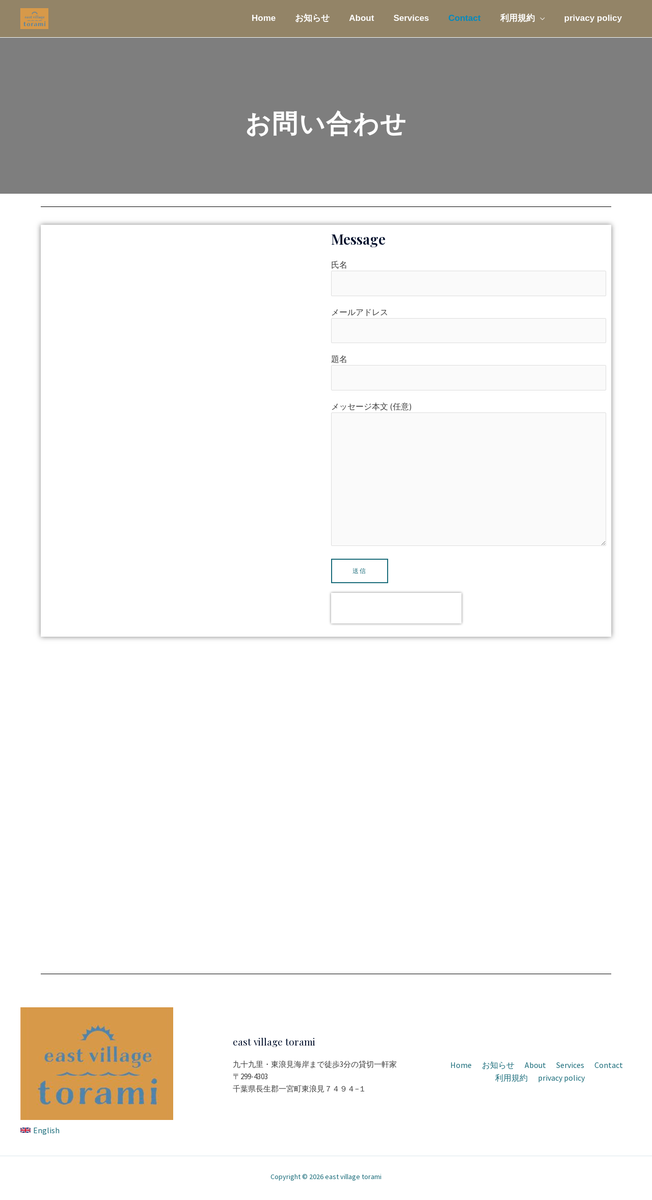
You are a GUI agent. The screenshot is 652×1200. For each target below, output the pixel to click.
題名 (468, 373)
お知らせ (323, 18)
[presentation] (396, 611)
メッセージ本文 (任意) (468, 477)
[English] (40, 1134)
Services (418, 18)
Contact (469, 18)
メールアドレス (468, 325)
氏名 (468, 277)
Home (277, 18)
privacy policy (594, 18)
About (370, 18)
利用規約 (520, 18)
